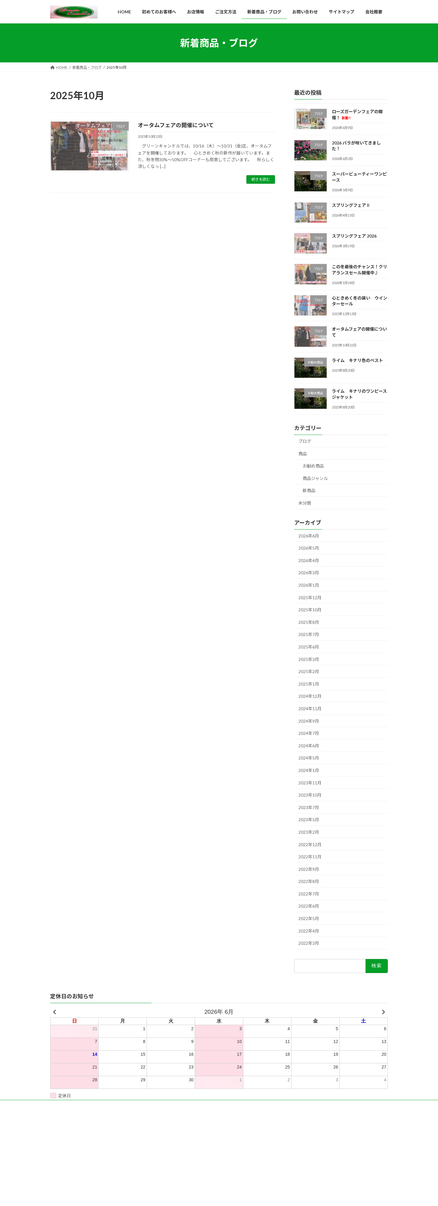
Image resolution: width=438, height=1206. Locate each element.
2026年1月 (308, 585)
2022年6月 (308, 906)
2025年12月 (310, 597)
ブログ (304, 441)
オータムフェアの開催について (176, 125)
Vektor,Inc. (274, 1196)
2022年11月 (310, 856)
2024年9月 (308, 721)
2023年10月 (310, 795)
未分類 (304, 503)
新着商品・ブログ (184, 1151)
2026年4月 (308, 560)
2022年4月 (308, 930)
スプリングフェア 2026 (354, 235)
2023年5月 (308, 819)
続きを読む (261, 179)
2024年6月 (308, 745)
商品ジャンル (315, 478)
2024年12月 (310, 696)
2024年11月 (310, 708)
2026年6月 (308, 535)
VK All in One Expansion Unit (237, 1196)
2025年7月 (308, 634)
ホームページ (180, 1130)
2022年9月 (308, 869)
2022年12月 (310, 844)
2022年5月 (308, 918)
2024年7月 (308, 733)
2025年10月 (310, 609)
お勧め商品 (313, 465)
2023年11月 (310, 782)
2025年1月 (308, 683)
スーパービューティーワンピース (314, 1148)
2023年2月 (308, 832)
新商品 (309, 490)
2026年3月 (308, 572)
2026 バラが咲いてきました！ (311, 1140)
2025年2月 (308, 671)
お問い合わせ (180, 1161)
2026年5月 (308, 548)
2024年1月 (308, 770)
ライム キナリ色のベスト (357, 360)
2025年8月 (308, 622)
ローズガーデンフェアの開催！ (312, 1132)
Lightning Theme (196, 1196)
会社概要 (176, 1140)
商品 (302, 453)
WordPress (165, 1196)
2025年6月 (308, 646)
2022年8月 (308, 881)
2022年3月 (308, 943)
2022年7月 (308, 893)
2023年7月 (308, 807)
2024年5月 (308, 758)
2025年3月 (308, 659)
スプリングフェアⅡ (351, 205)
